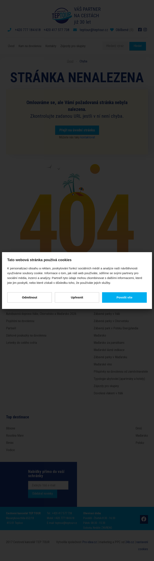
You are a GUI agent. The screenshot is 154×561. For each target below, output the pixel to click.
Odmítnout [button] (30, 297)
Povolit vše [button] (124, 297)
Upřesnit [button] (77, 297)
